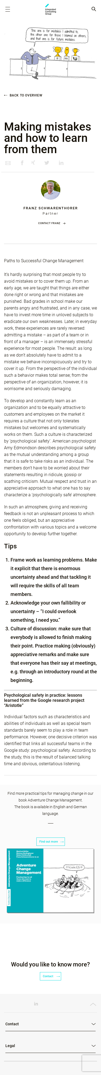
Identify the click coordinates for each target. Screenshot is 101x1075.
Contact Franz (49, 223)
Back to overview (23, 95)
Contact (50, 976)
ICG (50, 9)
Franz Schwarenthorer (50, 208)
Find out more (50, 841)
